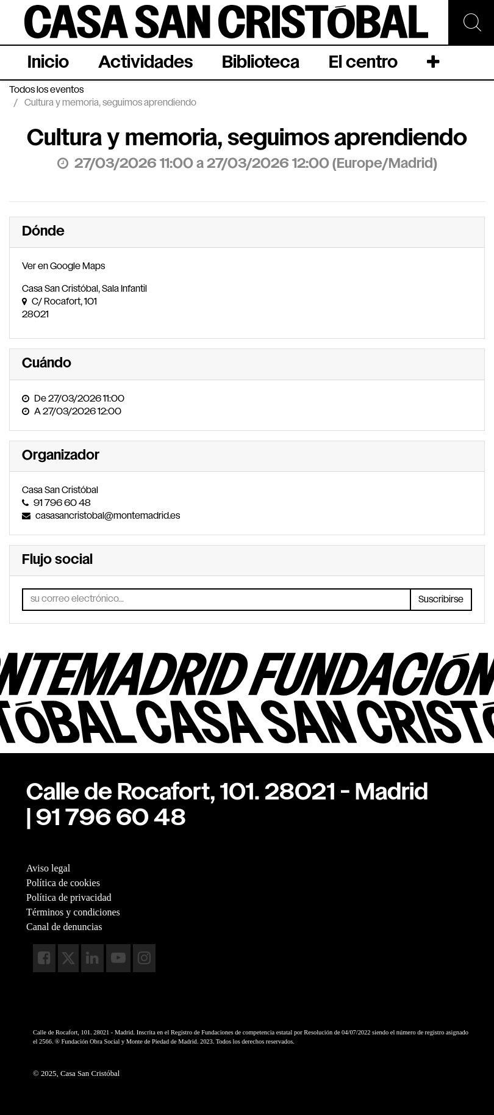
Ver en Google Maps (63, 266)
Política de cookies (63, 883)
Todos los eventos (46, 90)
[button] (434, 62)
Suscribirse (441, 600)
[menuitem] (48, 62)
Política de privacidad (69, 897)
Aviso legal (48, 868)
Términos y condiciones (73, 912)
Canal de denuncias (64, 927)
